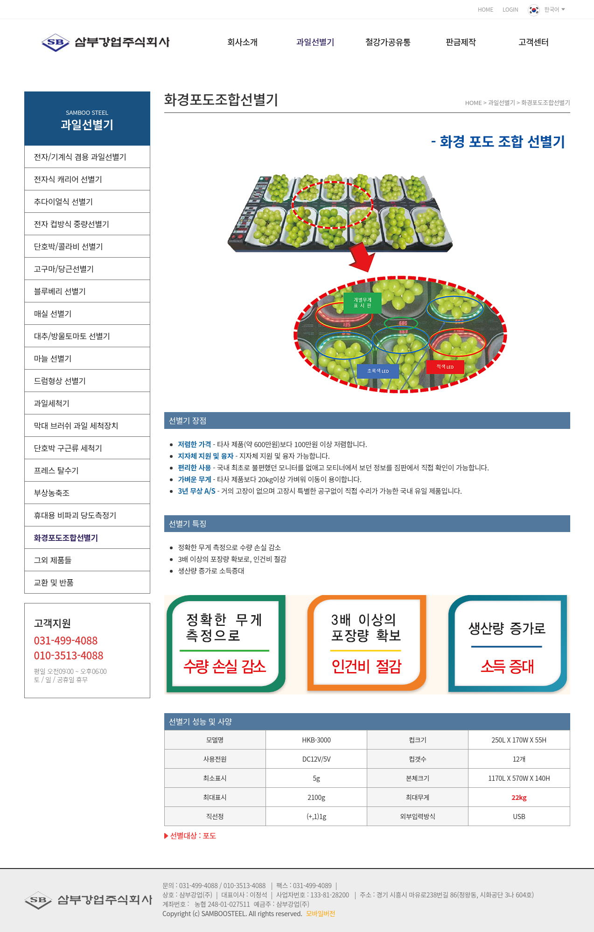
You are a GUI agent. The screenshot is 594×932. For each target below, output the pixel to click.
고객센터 (533, 41)
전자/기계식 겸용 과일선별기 (80, 156)
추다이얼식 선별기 (63, 201)
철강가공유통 (388, 41)
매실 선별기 (53, 313)
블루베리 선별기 (60, 291)
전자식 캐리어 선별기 (68, 179)
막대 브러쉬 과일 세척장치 (76, 425)
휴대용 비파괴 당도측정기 (75, 515)
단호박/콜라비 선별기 (68, 246)
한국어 (547, 10)
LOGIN (510, 9)
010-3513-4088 (69, 656)
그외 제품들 (53, 560)
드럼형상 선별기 (60, 380)
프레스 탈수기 (56, 470)
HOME (485, 9)
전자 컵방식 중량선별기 (71, 224)
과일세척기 (52, 403)
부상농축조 (52, 492)
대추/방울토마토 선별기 (72, 336)
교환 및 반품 (54, 582)
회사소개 (242, 41)
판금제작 (461, 41)
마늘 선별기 (53, 358)
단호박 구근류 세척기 (68, 448)
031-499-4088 (66, 641)
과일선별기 (315, 41)
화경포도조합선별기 (66, 537)
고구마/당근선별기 (64, 268)
